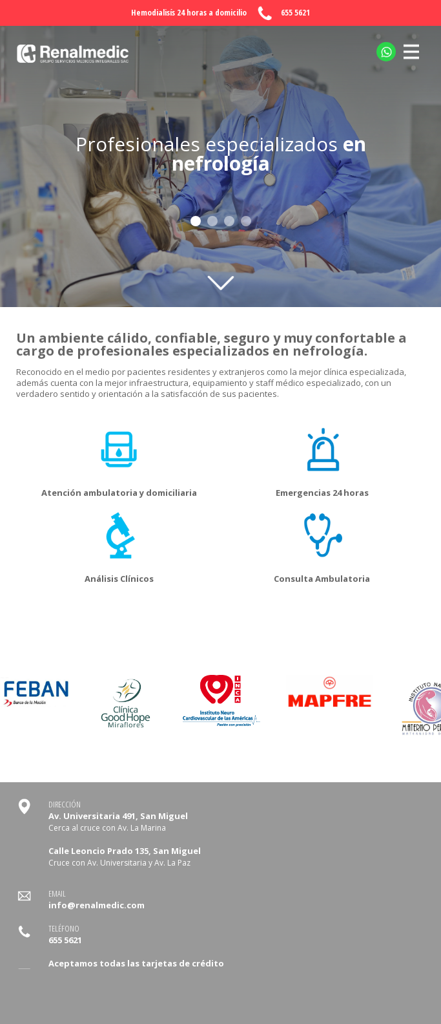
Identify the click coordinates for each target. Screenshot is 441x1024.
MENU (411, 44)
